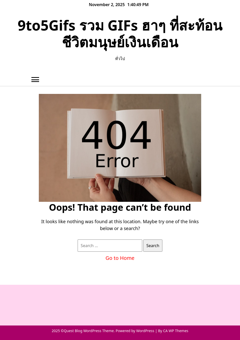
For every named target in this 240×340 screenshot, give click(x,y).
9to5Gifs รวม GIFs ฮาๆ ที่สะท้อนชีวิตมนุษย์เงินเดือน (120, 33)
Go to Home (119, 257)
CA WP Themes (175, 330)
